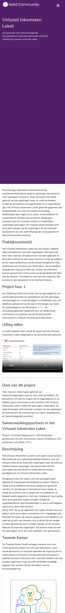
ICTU (40, 307)
